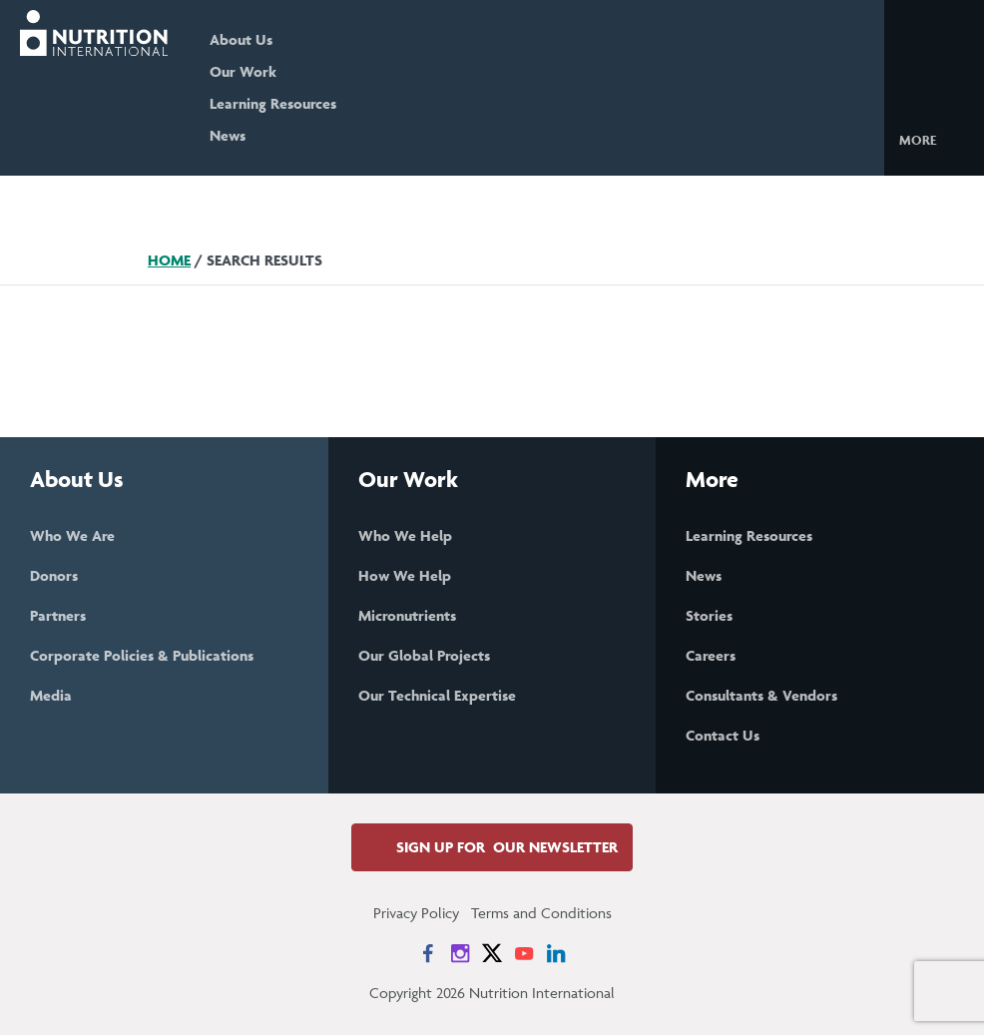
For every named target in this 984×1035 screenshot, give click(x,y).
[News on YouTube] (524, 953)
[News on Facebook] (428, 953)
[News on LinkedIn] (556, 953)
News (228, 135)
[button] (933, 139)
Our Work (243, 71)
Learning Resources (273, 103)
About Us (241, 39)
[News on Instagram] (460, 953)
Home (169, 260)
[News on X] (492, 953)
